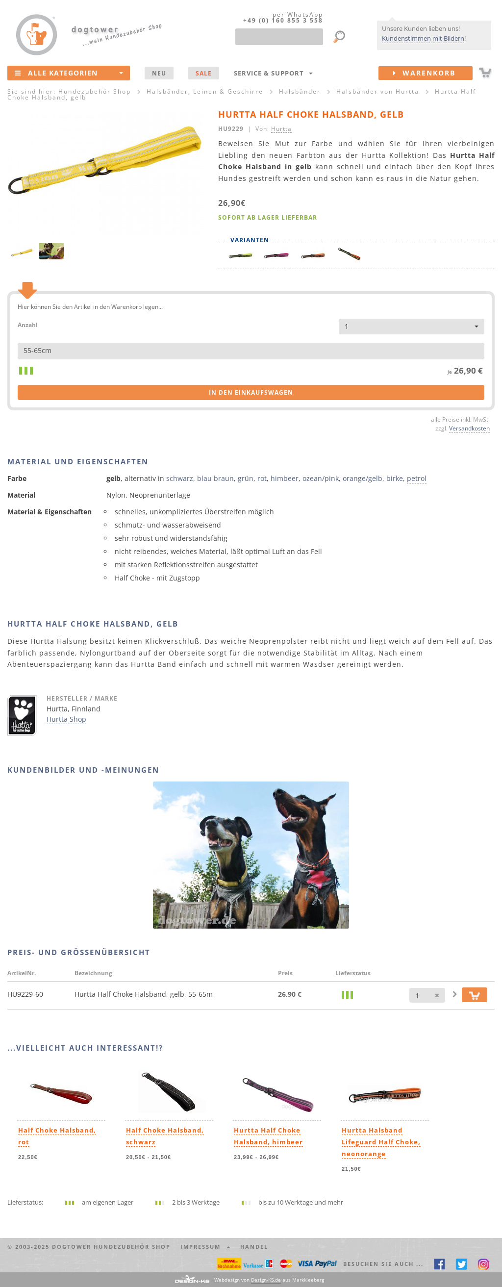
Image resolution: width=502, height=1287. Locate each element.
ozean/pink (320, 478)
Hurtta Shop (66, 719)
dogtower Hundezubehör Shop (111, 1246)
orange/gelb (362, 478)
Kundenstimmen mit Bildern (423, 38)
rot (262, 478)
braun (224, 478)
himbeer (285, 478)
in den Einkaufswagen (251, 392)
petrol (417, 478)
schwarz (179, 478)
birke (394, 478)
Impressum (205, 1246)
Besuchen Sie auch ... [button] (383, 1263)
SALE (204, 73)
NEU (159, 73)
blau (204, 478)
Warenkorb (433, 73)
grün (245, 478)
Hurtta (281, 128)
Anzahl (28, 324)
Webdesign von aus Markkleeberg (269, 1280)
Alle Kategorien (69, 72)
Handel (254, 1246)
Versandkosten (469, 428)
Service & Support (273, 73)
